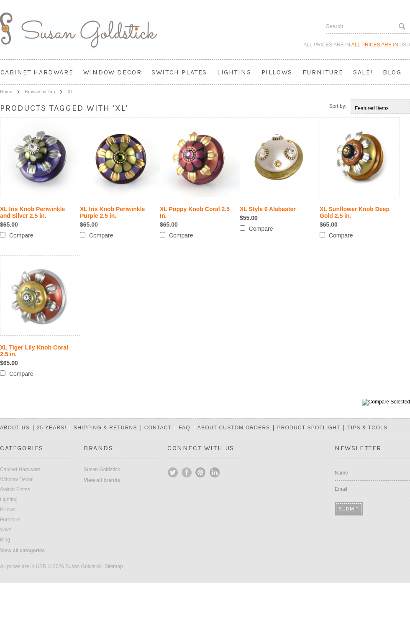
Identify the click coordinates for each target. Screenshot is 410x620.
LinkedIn (214, 472)
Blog (392, 72)
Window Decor (112, 72)
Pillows (276, 72)
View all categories (22, 551)
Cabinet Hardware (37, 72)
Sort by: (337, 106)
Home (6, 91)
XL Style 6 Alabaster (268, 209)
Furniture (322, 72)
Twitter (173, 472)
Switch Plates (179, 72)
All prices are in (380, 45)
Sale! (363, 72)
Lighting (234, 72)
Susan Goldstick (102, 469)
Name (341, 473)
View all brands (102, 480)
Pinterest (201, 472)
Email (341, 489)
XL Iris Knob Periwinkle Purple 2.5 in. (112, 212)
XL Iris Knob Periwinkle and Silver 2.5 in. (32, 212)
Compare (21, 235)
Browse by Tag (40, 91)
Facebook (187, 472)
